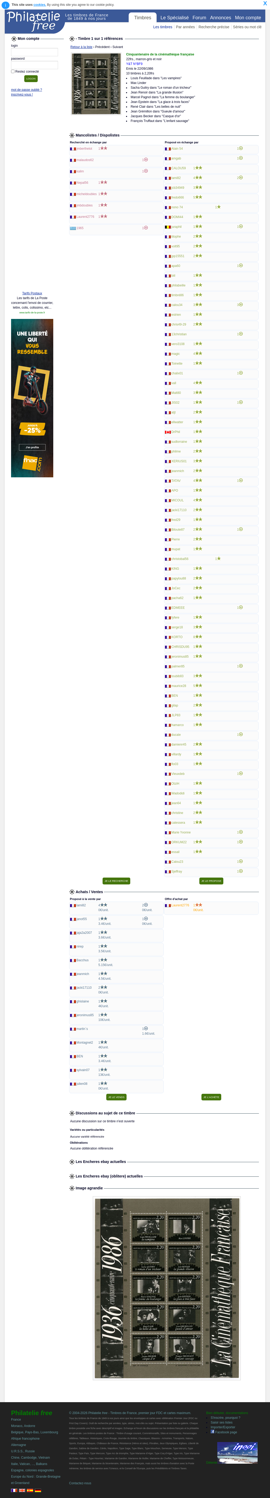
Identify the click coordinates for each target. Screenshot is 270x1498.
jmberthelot (84, 148)
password (18, 58)
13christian (179, 334)
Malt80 (176, 393)
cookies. (39, 5)
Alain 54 (177, 148)
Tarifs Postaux (32, 293)
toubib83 (177, 676)
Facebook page (224, 1432)
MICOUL (177, 500)
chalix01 (177, 373)
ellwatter (177, 422)
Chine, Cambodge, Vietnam (30, 1457)
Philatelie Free (35, 22)
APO (174, 490)
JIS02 (175, 402)
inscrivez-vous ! (22, 94)
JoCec (175, 588)
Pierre (175, 539)
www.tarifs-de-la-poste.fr (32, 312)
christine (177, 813)
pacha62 (177, 598)
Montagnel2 (84, 1042)
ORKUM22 (179, 842)
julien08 (81, 1084)
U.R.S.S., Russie (23, 1451)
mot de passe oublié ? (26, 90)
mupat (175, 549)
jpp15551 (177, 256)
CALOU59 (178, 168)
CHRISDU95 (180, 647)
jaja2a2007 (84, 933)
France (16, 1419)
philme (176, 451)
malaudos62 (85, 160)
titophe (176, 236)
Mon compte (248, 17)
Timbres (142, 17)
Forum (199, 17)
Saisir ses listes (222, 1422)
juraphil (176, 227)
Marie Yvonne (181, 832)
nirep (80, 946)
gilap (174, 705)
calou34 (176, 305)
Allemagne (18, 1445)
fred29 (175, 520)
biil (173, 275)
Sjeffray (176, 871)
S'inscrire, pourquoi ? (225, 1418)
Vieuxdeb (178, 774)
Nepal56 (82, 183)
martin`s (82, 1029)
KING (175, 569)
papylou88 (178, 578)
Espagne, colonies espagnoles (32, 1470)
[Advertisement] (32, 206)
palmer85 (178, 666)
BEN (174, 696)
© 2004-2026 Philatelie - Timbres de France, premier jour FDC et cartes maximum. (130, 1413)
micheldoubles (86, 194)
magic (175, 354)
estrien (176, 315)
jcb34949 (177, 188)
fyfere (175, 617)
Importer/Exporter (223, 1427)
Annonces (220, 17)
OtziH (175, 783)
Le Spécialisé (175, 17)
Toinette (176, 363)
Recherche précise (214, 27)
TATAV (176, 481)
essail (175, 852)
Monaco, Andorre (23, 1426)
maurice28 (178, 686)
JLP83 (175, 715)
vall (173, 383)
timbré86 (177, 295)
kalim (80, 171)
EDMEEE (178, 608)
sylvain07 (83, 1070)
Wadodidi (178, 793)
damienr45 (178, 744)
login (14, 46)
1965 (80, 228)
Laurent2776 (85, 217)
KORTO (176, 637)
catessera (178, 823)
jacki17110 (178, 510)
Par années (185, 27)
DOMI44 (177, 217)
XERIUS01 (179, 461)
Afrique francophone (25, 1438)
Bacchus (82, 960)
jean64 (176, 803)
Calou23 (177, 862)
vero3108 (178, 344)
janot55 (81, 919)
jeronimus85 (180, 656)
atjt (173, 412)
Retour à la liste (81, 47)
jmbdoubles (84, 205)
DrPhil (175, 432)
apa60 (175, 266)
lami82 (176, 178)
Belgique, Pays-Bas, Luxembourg (34, 1432)
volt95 (175, 246)
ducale (176, 735)
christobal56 (180, 559)
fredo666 (177, 197)
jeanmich (177, 471)
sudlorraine (179, 442)
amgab (176, 158)
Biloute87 (178, 529)
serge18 (177, 627)
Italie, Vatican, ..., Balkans (29, 1464)
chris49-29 (178, 324)
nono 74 (177, 207)
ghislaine (82, 1001)
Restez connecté (27, 71)
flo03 (174, 764)
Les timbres (162, 27)
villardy (176, 754)
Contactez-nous (80, 1483)
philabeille (178, 285)
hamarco (177, 725)
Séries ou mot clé (247, 27)
